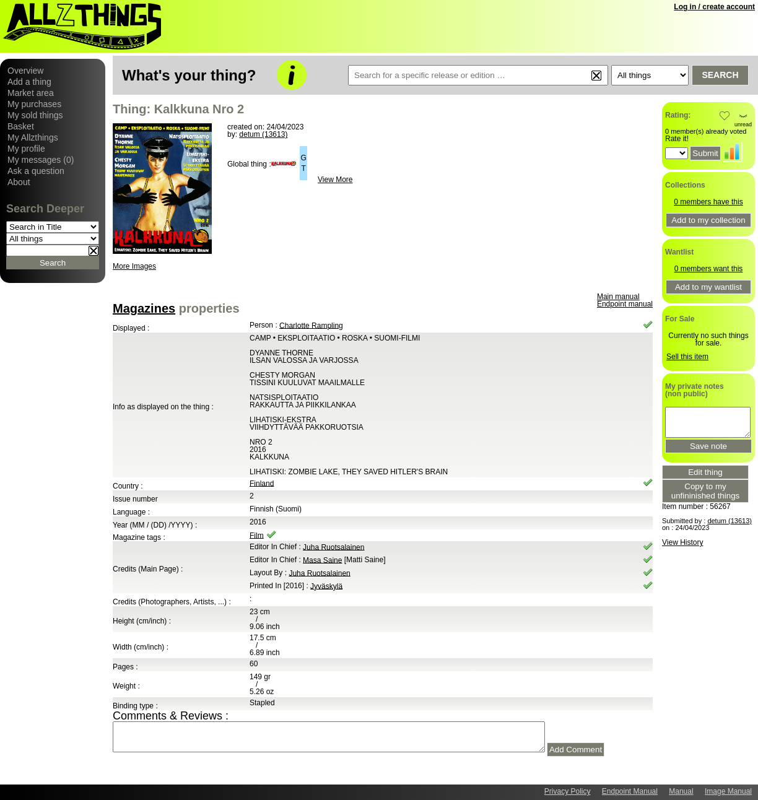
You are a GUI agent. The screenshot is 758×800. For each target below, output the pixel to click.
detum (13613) (263, 134)
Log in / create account (714, 6)
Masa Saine (322, 559)
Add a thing (29, 82)
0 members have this (708, 202)
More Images (134, 266)
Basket (20, 126)
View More (335, 179)
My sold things (35, 115)
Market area (30, 93)
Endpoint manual (625, 304)
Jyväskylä (326, 585)
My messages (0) (40, 160)
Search (720, 75)
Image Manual (728, 791)
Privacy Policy (567, 791)
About (18, 182)
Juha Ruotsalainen (333, 546)
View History (682, 542)
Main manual (618, 296)
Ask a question (35, 171)
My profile (26, 149)
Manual (681, 791)
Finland (262, 483)
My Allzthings (32, 137)
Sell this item (687, 356)
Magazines (144, 308)
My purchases (34, 104)
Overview (25, 71)
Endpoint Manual (630, 791)
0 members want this (708, 268)
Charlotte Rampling (311, 325)
